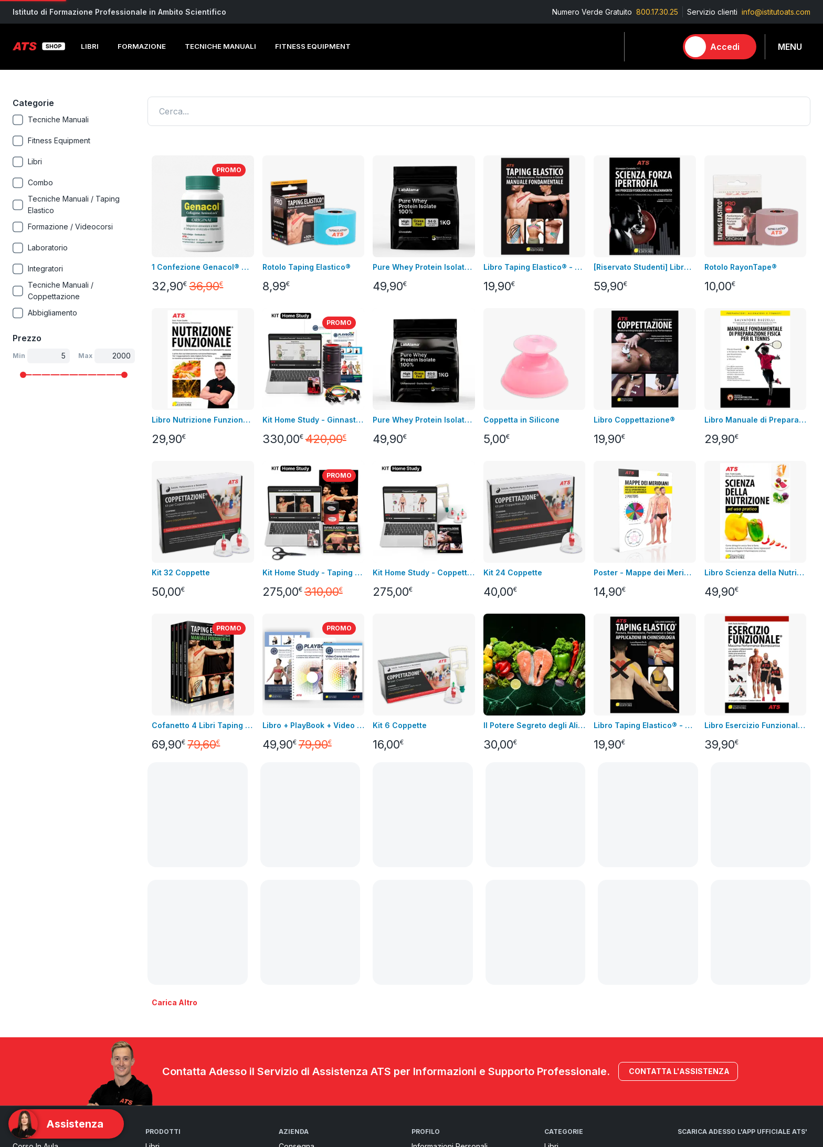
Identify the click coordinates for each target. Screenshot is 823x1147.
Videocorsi (31, 939)
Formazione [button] (142, 46)
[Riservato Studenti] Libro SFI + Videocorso (644, 266)
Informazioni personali (450, 923)
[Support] (66, 1124)
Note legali (298, 939)
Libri (152, 923)
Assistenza (430, 970)
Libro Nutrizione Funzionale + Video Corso (203, 419)
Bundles (26, 955)
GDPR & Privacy (306, 1002)
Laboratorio (564, 1002)
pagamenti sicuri (307, 986)
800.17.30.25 (657, 11)
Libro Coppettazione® (634, 419)
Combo (556, 1049)
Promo (555, 1065)
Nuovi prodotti (37, 970)
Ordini (422, 955)
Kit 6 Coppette (400, 725)
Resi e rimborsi (305, 970)
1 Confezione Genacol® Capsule (203, 266)
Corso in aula (35, 923)
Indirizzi (425, 939)
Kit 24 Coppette (512, 572)
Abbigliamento (170, 970)
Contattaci (30, 986)
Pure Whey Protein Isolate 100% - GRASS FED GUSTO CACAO (423, 266)
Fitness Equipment (176, 955)
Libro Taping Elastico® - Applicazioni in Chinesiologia (644, 725)
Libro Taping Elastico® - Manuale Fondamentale (534, 266)
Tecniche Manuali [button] (220, 46)
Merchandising (170, 1002)
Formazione (564, 939)
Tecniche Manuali (574, 955)
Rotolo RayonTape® (740, 266)
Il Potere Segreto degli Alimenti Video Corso (534, 725)
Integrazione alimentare (186, 986)
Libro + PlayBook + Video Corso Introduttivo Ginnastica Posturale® (313, 725)
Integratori (561, 986)
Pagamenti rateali (309, 1018)
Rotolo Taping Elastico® (306, 266)
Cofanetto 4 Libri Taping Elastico (203, 725)
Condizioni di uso (309, 955)
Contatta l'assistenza (678, 849)
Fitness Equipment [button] (313, 46)
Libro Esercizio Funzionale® (755, 725)
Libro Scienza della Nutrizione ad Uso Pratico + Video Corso (755, 572)
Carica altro (174, 780)
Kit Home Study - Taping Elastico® (313, 572)
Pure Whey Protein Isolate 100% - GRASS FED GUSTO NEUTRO (423, 419)
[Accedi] (719, 46)
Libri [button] (90, 46)
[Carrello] (663, 46)
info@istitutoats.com (776, 11)
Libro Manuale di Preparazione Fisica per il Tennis (755, 419)
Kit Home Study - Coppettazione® (423, 572)
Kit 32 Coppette (181, 572)
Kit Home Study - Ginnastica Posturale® (313, 419)
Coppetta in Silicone (521, 419)
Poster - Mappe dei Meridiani (644, 572)
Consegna (296, 923)
